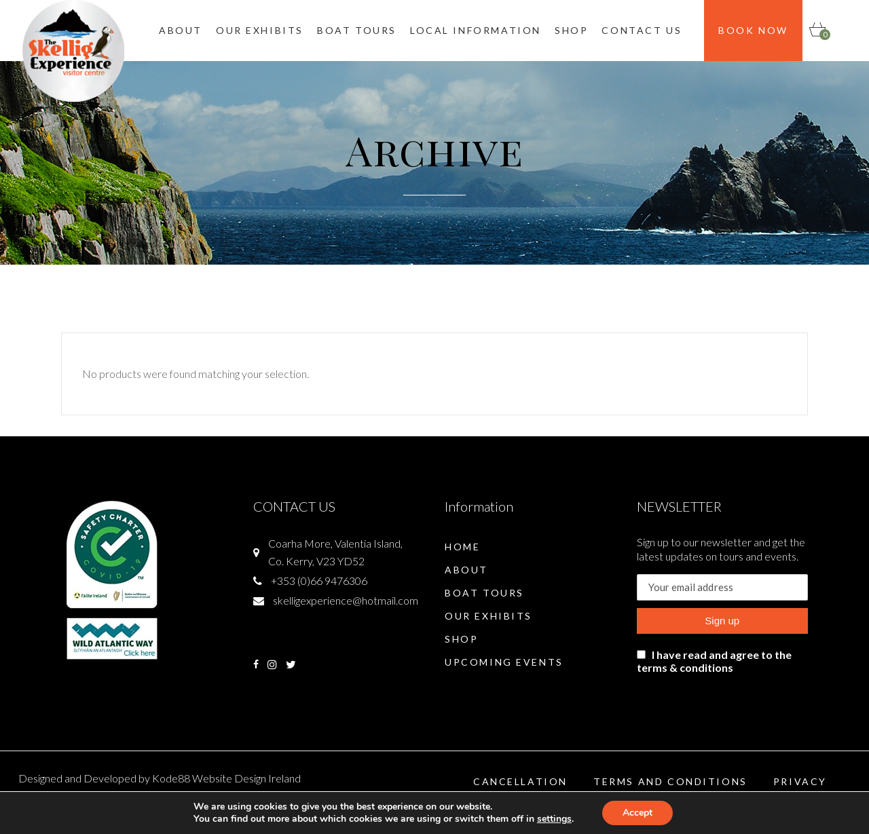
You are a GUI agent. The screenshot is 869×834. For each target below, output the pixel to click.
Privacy (800, 781)
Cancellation (520, 781)
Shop (461, 639)
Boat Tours (484, 593)
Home (462, 546)
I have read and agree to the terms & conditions (714, 661)
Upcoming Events (504, 662)
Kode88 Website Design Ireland (226, 778)
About (466, 569)
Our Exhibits (488, 616)
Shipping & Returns (785, 804)
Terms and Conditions (670, 781)
